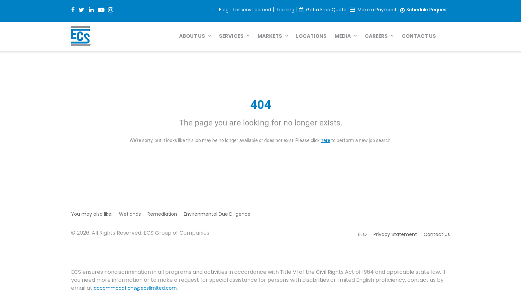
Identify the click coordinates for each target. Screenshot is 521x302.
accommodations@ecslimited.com (135, 288)
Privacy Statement (395, 234)
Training (285, 9)
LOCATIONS (311, 36)
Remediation (162, 214)
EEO (362, 234)
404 (260, 105)
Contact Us (437, 234)
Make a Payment (377, 9)
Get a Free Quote (326, 9)
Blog (224, 9)
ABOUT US (192, 36)
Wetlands (130, 214)
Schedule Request (427, 9)
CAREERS (376, 36)
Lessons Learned (252, 9)
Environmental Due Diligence (217, 214)
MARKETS (270, 36)
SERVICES (231, 36)
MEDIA (343, 36)
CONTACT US (419, 36)
